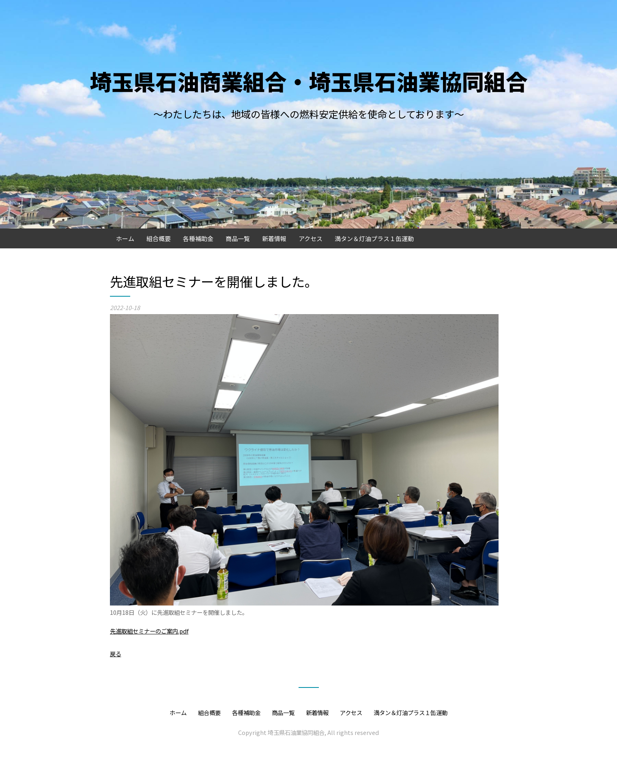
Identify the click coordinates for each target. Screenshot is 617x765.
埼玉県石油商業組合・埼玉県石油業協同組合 (309, 81)
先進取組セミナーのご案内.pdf (149, 631)
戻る (115, 653)
